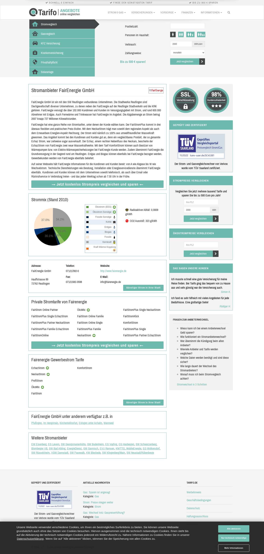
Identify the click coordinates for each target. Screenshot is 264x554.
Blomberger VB (39, 448)
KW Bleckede (93, 452)
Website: (105, 265)
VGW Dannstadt (59, 452)
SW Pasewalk (77, 452)
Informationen (211, 12)
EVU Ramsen (107, 448)
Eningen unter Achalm (90, 423)
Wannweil (109, 423)
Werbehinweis (194, 492)
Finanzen (188, 12)
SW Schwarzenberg (146, 444)
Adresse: (36, 265)
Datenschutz (193, 508)
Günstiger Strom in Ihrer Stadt (143, 287)
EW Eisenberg (39, 444)
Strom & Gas (117, 12)
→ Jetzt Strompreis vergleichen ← (97, 184)
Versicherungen (143, 12)
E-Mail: (104, 276)
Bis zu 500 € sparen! (133, 62)
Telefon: (70, 265)
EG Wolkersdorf (151, 448)
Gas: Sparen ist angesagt (96, 492)
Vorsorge (168, 12)
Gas (97, 496)
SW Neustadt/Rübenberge (140, 452)
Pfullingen (36, 423)
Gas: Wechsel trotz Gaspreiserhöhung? (104, 512)
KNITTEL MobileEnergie (128, 448)
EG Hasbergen (126, 444)
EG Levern (53, 444)
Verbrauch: (130, 44)
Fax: (68, 276)
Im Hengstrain (50, 423)
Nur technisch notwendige (233, 538)
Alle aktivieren (234, 529)
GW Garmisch (90, 448)
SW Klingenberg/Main (113, 452)
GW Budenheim (95, 444)
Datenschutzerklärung (30, 538)
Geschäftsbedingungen (199, 500)
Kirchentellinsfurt (68, 423)
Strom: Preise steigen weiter (98, 502)
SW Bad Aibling (57, 448)
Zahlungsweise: (133, 53)
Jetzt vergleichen (190, 61)
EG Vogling (111, 444)
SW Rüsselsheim (40, 452)
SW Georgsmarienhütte (73, 444)
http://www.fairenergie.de (113, 271)
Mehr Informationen (233, 548)
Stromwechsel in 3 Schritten (192, 384)
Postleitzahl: (131, 26)
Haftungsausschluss (197, 516)
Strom (98, 506)
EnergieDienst (74, 448)
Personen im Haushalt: (137, 35)
